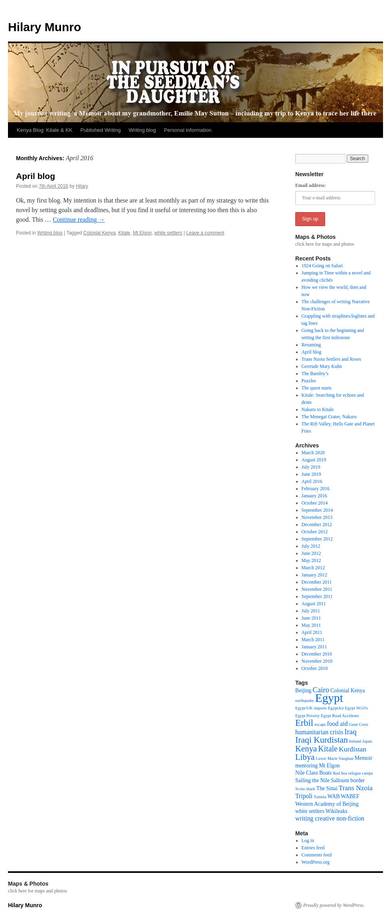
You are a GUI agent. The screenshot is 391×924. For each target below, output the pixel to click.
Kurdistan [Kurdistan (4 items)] (352, 749)
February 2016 (316, 488)
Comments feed (317, 855)
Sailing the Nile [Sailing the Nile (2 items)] (312, 780)
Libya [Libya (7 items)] (305, 757)
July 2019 (311, 467)
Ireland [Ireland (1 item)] (355, 741)
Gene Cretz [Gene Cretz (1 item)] (358, 724)
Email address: (310, 185)
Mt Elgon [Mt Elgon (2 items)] (329, 766)
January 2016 (314, 496)
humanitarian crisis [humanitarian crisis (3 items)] (319, 732)
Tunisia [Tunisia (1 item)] (320, 797)
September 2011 (317, 596)
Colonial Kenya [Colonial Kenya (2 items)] (347, 690)
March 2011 (313, 639)
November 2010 (317, 661)
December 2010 (317, 654)
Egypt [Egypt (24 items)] (329, 698)
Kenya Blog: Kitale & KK (44, 130)
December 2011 (317, 582)
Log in (308, 840)
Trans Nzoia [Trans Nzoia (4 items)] (356, 788)
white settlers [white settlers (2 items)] (309, 811)
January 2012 (314, 575)
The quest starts (317, 388)
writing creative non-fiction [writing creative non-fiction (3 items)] (329, 818)
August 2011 (314, 603)
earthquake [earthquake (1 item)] (304, 700)
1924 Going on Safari (322, 265)
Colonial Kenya (99, 233)
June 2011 (311, 618)
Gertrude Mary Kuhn (322, 366)
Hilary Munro (44, 27)
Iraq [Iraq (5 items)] (350, 731)
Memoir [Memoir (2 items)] (363, 758)
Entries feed (313, 847)
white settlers (168, 233)
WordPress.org (316, 862)
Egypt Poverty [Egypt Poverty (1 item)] (307, 715)
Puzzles (309, 381)
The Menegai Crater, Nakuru (329, 416)
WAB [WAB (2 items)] (334, 796)
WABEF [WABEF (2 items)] (350, 796)
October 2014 (315, 503)
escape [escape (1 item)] (320, 724)
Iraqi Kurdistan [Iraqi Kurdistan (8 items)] (321, 740)
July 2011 (311, 611)
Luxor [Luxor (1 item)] (321, 758)
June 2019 (311, 474)
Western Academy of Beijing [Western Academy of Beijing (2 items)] (327, 804)
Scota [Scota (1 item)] (300, 789)
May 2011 (311, 625)
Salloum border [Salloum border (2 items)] (348, 780)
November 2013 (317, 517)
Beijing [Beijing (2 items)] (303, 690)
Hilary (82, 186)
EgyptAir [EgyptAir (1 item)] (336, 708)
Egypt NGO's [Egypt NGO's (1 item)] (356, 708)
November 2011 (317, 589)
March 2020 (313, 452)
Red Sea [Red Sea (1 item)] (340, 773)
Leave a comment (205, 233)
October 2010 (315, 668)
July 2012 (311, 546)
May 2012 (311, 560)
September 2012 (317, 539)
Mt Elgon (142, 233)
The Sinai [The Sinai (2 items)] (327, 788)
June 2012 (311, 553)
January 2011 (314, 647)
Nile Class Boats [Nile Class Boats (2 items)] (313, 773)
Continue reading (79, 219)
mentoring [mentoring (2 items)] (306, 766)
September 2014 (317, 510)
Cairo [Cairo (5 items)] (320, 690)
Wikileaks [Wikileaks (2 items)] (337, 811)
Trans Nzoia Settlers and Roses (331, 359)
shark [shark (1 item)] (310, 789)
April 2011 (312, 632)
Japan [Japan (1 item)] (367, 741)
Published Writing (100, 130)
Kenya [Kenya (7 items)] (306, 748)
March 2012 (313, 567)
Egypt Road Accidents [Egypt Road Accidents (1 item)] (340, 715)
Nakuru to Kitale (318, 409)
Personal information (187, 130)
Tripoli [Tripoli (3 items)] (303, 796)
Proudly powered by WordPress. (334, 905)
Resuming (311, 345)
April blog (35, 176)
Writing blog (142, 130)
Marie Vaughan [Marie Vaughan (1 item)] (340, 758)
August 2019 (314, 460)
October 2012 (315, 532)
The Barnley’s (315, 373)
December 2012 (317, 524)
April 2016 (312, 481)
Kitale (124, 233)
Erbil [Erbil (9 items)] (304, 723)
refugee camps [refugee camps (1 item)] (360, 773)
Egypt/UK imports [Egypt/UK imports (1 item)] (311, 708)
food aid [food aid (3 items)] (337, 723)
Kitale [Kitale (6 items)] (328, 748)
